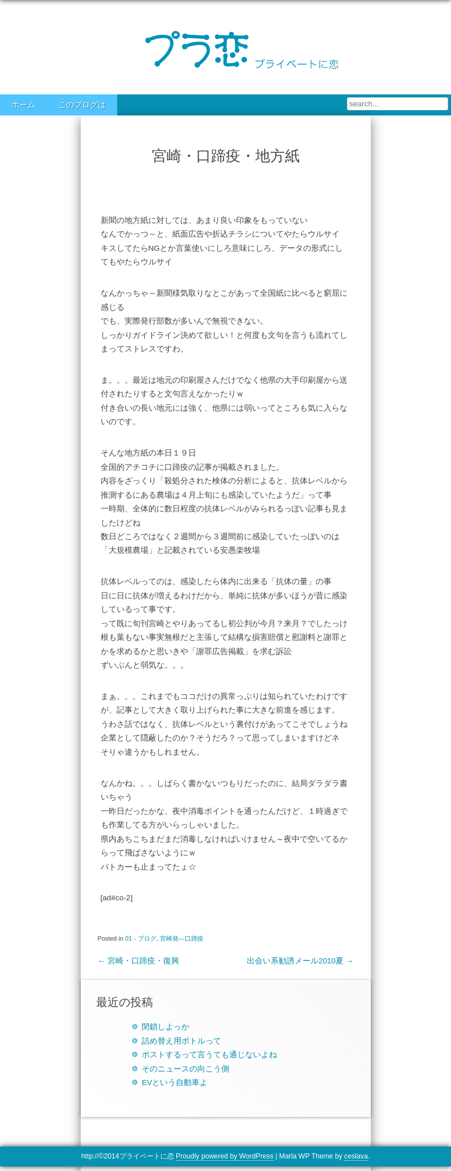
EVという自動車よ (175, 1082)
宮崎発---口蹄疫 (182, 938)
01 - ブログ (140, 938)
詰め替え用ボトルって (181, 1041)
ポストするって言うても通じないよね (209, 1054)
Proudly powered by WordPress (225, 1156)
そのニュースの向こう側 (185, 1069)
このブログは (82, 105)
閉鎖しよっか (165, 1027)
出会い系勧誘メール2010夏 (300, 961)
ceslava (355, 1156)
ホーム (23, 105)
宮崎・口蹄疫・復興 (138, 961)
